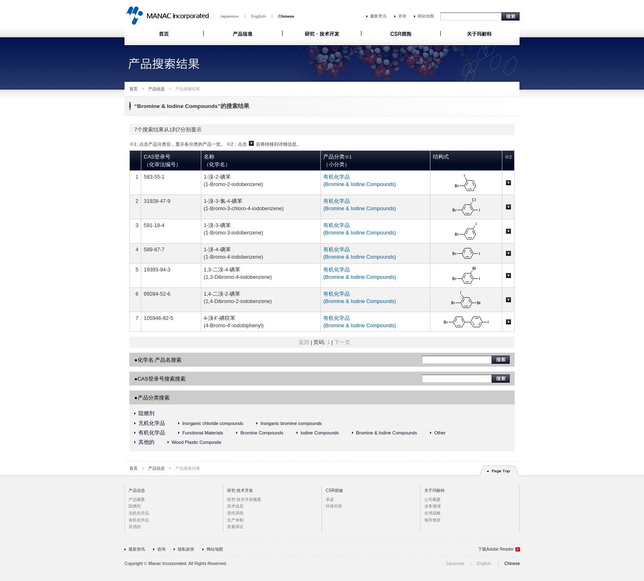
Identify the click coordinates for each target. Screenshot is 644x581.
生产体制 (235, 520)
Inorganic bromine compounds (291, 423)
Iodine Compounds (320, 432)
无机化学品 (151, 423)
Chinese (512, 563)
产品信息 (156, 89)
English (484, 563)
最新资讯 (137, 549)
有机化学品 (151, 433)
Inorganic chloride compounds (212, 423)
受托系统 (235, 513)
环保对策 (334, 506)
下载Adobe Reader (496, 549)
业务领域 (432, 506)
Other (440, 432)
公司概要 (432, 499)
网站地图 (215, 549)
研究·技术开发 (240, 490)
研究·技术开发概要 (244, 499)
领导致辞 (432, 520)
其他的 (146, 442)
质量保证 (235, 526)
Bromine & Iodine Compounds (386, 432)
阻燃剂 (146, 413)
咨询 (161, 549)
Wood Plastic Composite (196, 442)
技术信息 (235, 506)
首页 (133, 89)
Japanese (455, 563)
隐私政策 (186, 549)
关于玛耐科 (434, 490)
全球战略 (432, 513)
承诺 (330, 499)
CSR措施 (334, 490)
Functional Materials (202, 432)
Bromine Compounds (261, 432)
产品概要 (137, 499)
